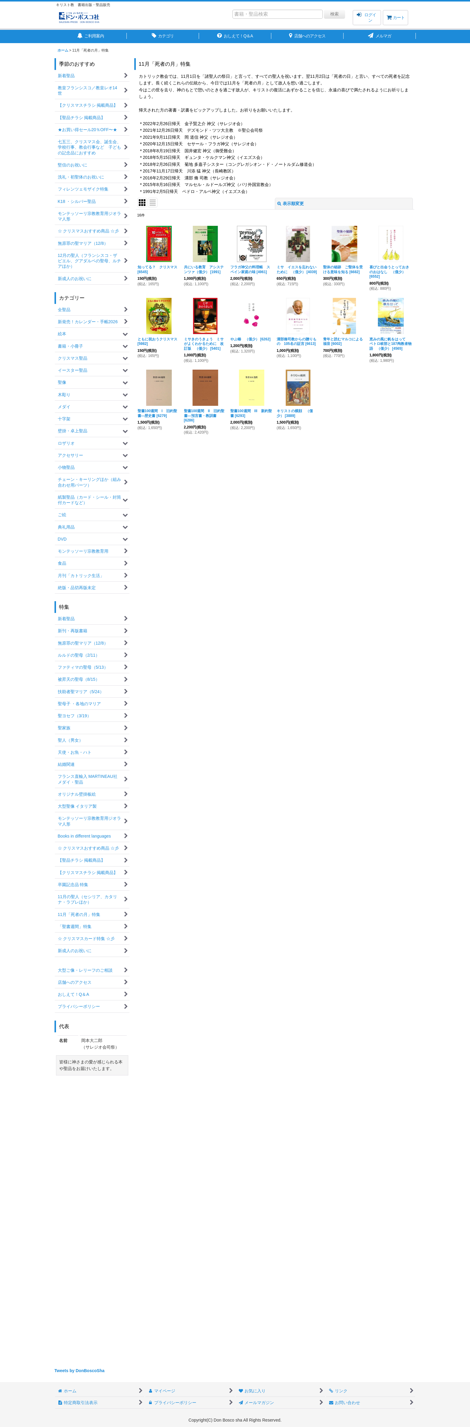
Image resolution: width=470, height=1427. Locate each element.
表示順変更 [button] (290, 203)
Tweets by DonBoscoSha (79, 1370)
